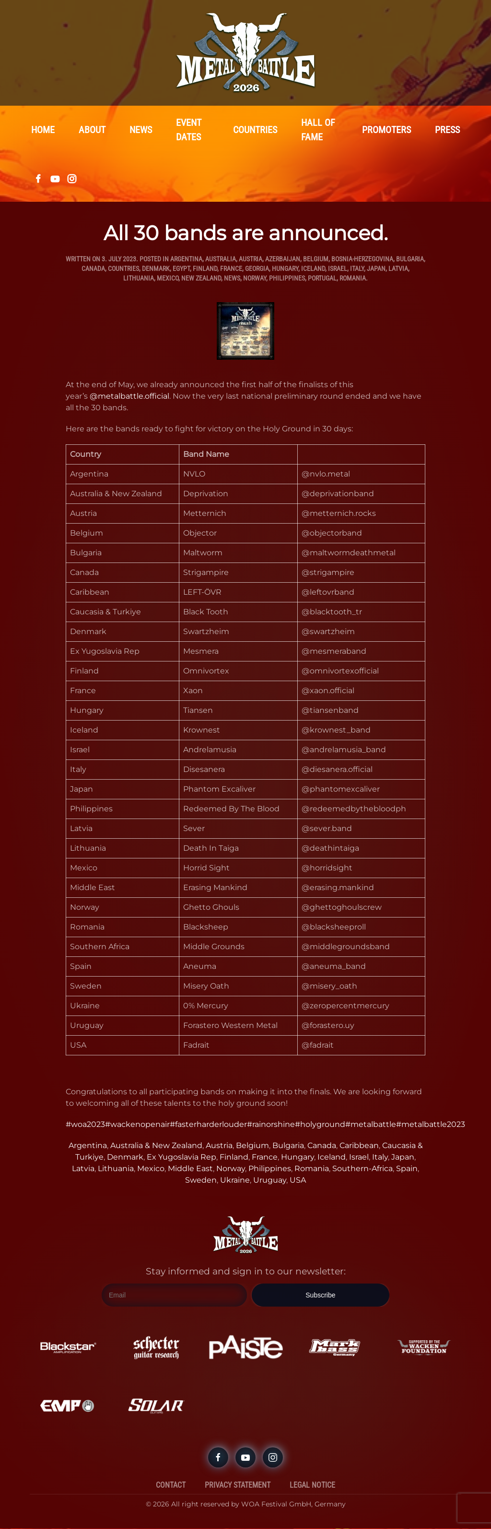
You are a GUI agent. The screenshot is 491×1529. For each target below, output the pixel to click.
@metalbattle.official (129, 396)
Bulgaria (410, 259)
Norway (254, 278)
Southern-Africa (362, 1169)
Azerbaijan (282, 259)
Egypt (181, 269)
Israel (337, 269)
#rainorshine (271, 1124)
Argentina (186, 259)
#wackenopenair (137, 1124)
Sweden (201, 1180)
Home (43, 130)
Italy (357, 269)
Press (447, 130)
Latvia (398, 269)
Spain (407, 1169)
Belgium (315, 259)
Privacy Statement (237, 1485)
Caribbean (359, 1145)
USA (298, 1180)
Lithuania (138, 278)
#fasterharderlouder (208, 1124)
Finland (205, 269)
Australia (220, 259)
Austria (250, 259)
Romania (352, 278)
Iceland (313, 269)
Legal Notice (312, 1485)
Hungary (285, 269)
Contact (171, 1485)
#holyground (320, 1124)
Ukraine (235, 1180)
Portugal (322, 278)
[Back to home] (245, 53)
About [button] (92, 130)
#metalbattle (370, 1124)
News (140, 130)
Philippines (287, 278)
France (231, 269)
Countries (255, 130)
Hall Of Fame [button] (318, 130)
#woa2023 (85, 1124)
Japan (376, 269)
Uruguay (269, 1180)
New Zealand (201, 278)
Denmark (156, 269)
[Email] (174, 1295)
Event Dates (188, 130)
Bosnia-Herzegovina (362, 259)
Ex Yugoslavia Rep (181, 1157)
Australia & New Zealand (156, 1145)
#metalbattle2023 (430, 1124)
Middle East (190, 1169)
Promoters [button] (386, 130)
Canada (93, 269)
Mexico (167, 278)
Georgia (257, 269)
